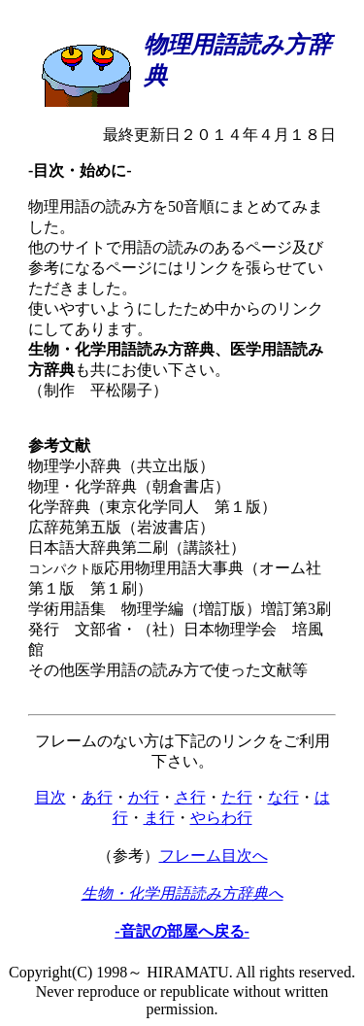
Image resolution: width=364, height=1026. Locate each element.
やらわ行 (221, 817)
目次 (50, 797)
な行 (283, 797)
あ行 (97, 797)
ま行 (159, 817)
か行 (143, 797)
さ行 (190, 797)
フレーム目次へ (213, 855)
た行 (236, 797)
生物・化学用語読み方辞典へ (182, 893)
